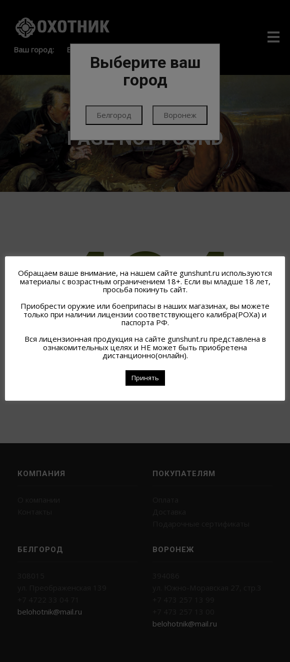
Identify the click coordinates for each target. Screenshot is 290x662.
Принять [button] (145, 377)
